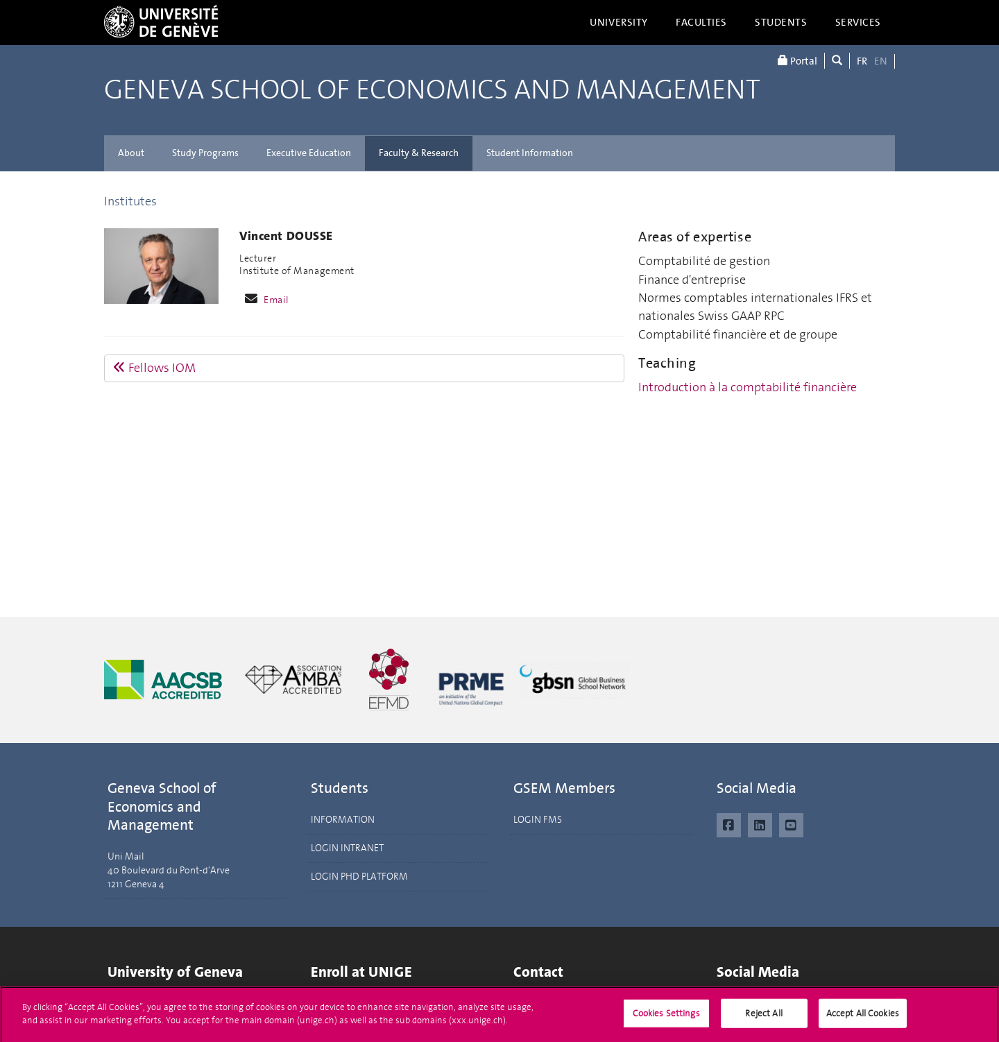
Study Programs (205, 153)
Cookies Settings (666, 1019)
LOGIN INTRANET (347, 848)
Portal (797, 60)
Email (276, 300)
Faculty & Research (419, 153)
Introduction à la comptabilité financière (747, 387)
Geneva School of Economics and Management (432, 90)
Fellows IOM (154, 367)
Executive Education (308, 153)
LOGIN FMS (537, 819)
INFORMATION (343, 819)
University (619, 22)
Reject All (763, 1019)
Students (781, 22)
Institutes (130, 201)
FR (862, 61)
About (131, 153)
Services (858, 22)
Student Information (529, 153)
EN (880, 61)
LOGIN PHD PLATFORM (359, 876)
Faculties (701, 22)
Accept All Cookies (862, 1019)
